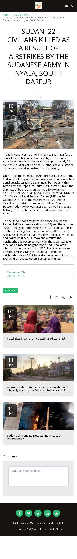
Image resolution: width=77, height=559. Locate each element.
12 (11, 410)
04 (11, 313)
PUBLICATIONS (21, 14)
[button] (4, 6)
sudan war (10, 290)
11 (11, 361)
